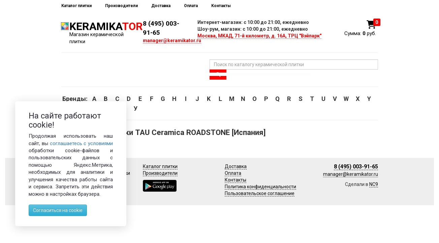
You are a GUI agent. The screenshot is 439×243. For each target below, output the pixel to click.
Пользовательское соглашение (259, 193)
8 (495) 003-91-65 (356, 166)
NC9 (373, 184)
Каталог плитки (76, 5)
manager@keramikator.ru (172, 40)
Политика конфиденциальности (260, 186)
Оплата (191, 5)
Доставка (160, 5)
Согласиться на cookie (58, 210)
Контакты (221, 5)
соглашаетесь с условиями (81, 143)
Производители (121, 5)
